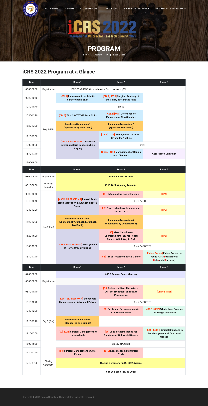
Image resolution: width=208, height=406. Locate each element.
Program (98, 55)
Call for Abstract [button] (89, 9)
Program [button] (69, 9)
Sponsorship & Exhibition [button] (136, 9)
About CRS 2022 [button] (50, 9)
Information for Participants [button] (171, 9)
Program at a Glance (115, 55)
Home (86, 55)
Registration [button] (111, 9)
